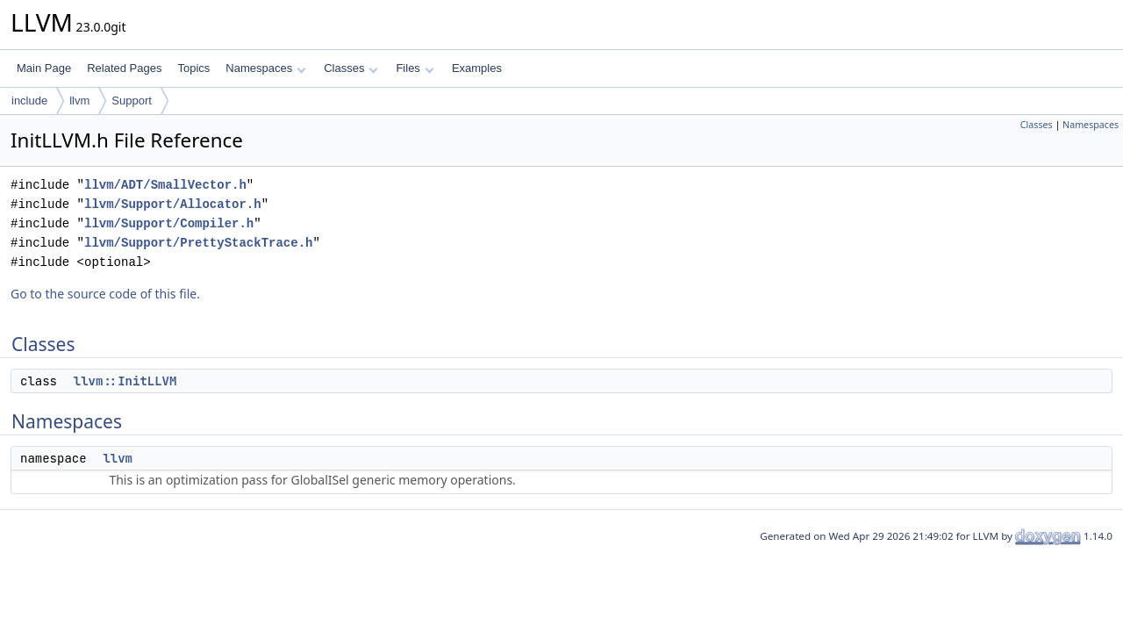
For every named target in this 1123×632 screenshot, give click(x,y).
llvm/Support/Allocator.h (172, 204)
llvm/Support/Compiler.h (169, 223)
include (29, 100)
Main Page (44, 68)
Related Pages (124, 68)
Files (414, 68)
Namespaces (265, 68)
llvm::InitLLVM (125, 381)
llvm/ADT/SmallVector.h (165, 184)
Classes (351, 68)
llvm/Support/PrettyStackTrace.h (198, 242)
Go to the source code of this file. (105, 293)
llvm (79, 100)
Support (131, 100)
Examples (477, 68)
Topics (193, 68)
